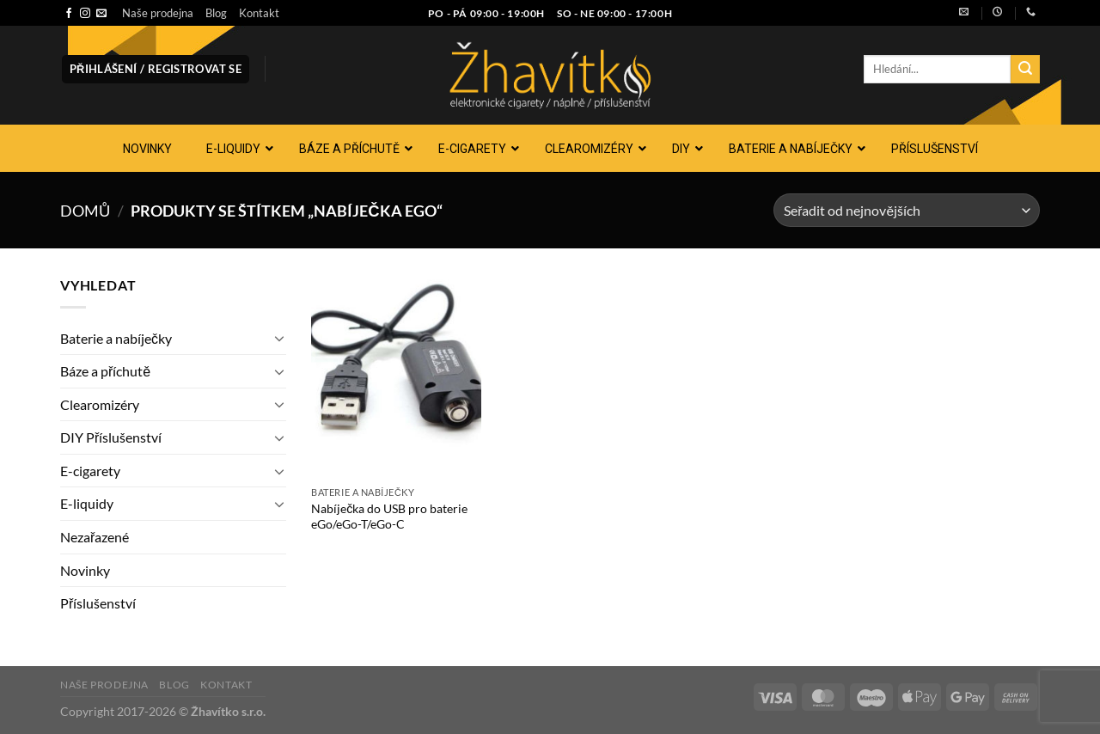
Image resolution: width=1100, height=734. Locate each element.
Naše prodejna (157, 13)
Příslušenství (98, 603)
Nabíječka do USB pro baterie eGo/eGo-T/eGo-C (389, 516)
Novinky (85, 570)
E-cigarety (90, 470)
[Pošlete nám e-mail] (101, 14)
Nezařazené (94, 537)
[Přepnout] (279, 337)
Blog (216, 13)
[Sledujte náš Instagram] (85, 14)
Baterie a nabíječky (116, 338)
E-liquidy (86, 503)
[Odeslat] (1025, 69)
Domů (85, 210)
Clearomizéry (99, 404)
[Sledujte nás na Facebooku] (69, 14)
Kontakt (259, 13)
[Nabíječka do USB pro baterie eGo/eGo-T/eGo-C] (395, 375)
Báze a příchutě (105, 371)
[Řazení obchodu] (906, 210)
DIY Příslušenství (111, 437)
